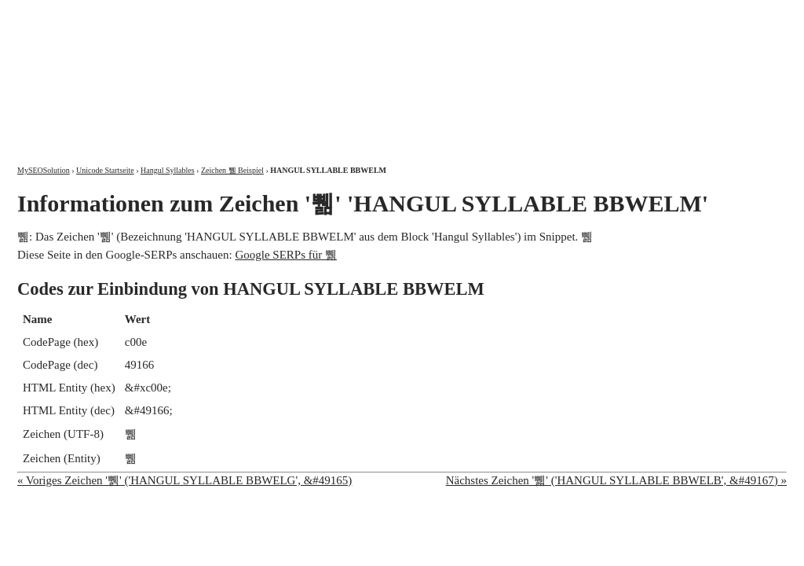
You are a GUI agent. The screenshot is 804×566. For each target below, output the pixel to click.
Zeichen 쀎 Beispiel (232, 170)
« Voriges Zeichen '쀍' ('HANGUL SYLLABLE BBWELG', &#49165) (184, 480)
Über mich (586, 14)
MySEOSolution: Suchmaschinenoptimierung (201, 71)
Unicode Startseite (105, 170)
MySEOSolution (43, 170)
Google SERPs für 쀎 (286, 254)
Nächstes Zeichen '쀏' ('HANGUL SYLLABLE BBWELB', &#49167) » (616, 480)
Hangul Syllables (168, 170)
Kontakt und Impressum (706, 14)
